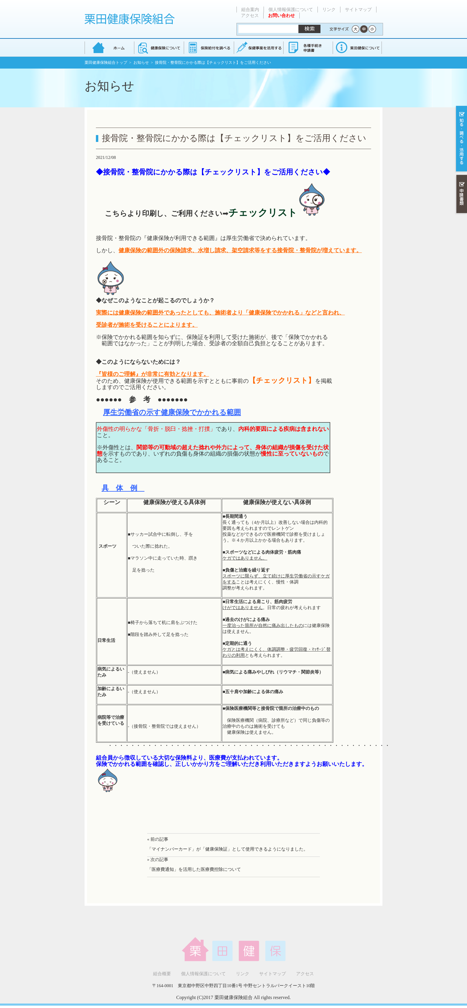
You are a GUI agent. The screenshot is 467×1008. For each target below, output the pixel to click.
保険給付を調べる (209, 47)
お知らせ (141, 62)
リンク (329, 9)
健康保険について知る (159, 47)
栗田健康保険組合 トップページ (109, 47)
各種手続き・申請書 (307, 47)
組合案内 (250, 9)
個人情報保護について (290, 9)
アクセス (250, 15)
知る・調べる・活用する (461, 139)
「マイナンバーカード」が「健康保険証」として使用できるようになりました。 (227, 849)
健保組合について (357, 47)
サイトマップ (358, 9)
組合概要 (162, 973)
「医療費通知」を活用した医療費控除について (194, 869)
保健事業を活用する (258, 47)
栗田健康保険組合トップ (106, 62)
